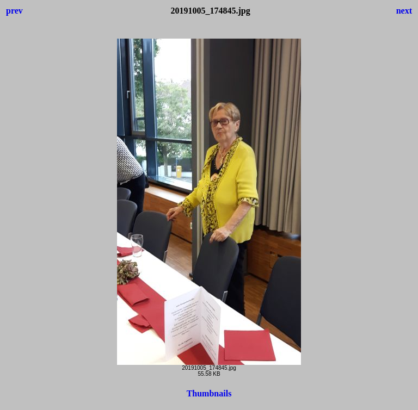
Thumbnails (209, 393)
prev (14, 10)
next (404, 10)
